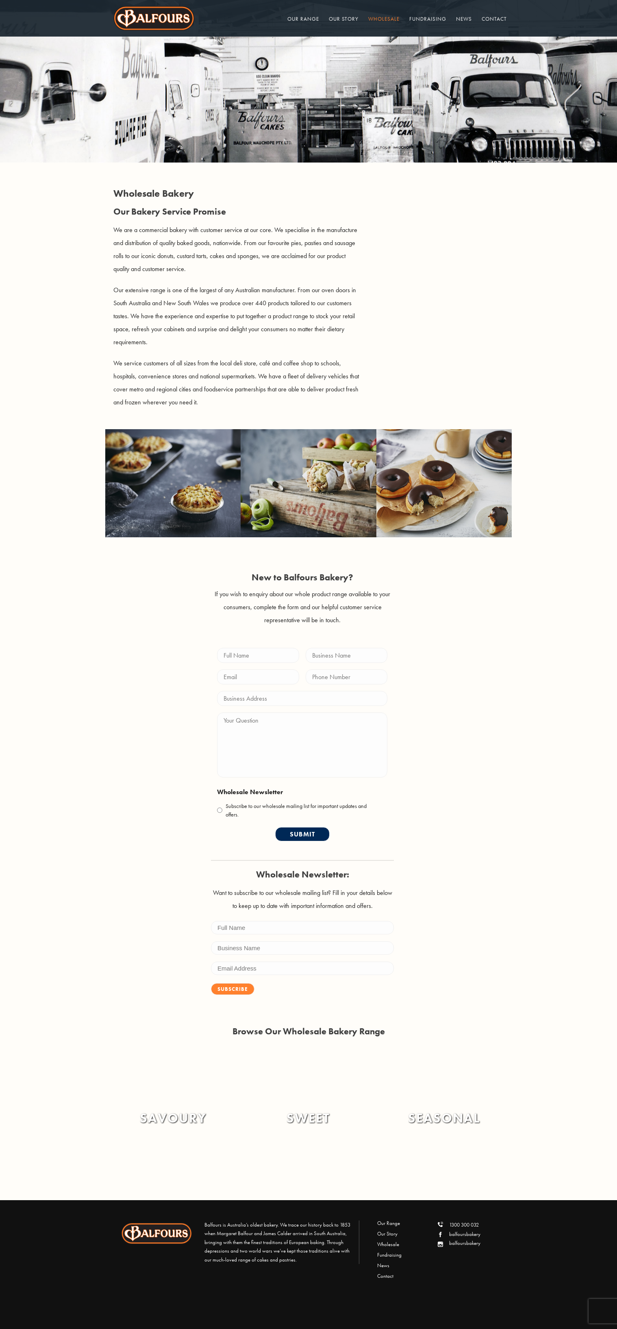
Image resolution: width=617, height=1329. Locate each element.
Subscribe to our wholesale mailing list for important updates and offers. (296, 810)
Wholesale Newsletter (250, 792)
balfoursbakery (464, 1234)
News (464, 18)
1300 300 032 (464, 1224)
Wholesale (384, 18)
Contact (494, 18)
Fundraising (427, 18)
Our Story (343, 18)
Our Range (303, 18)
